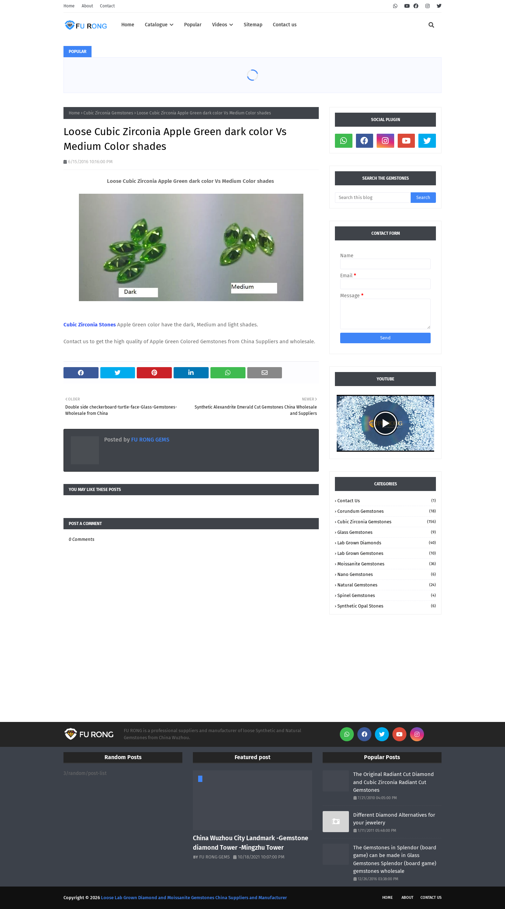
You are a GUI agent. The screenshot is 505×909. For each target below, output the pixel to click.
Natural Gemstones (386, 585)
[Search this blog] (373, 197)
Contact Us (386, 500)
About (87, 6)
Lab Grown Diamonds (386, 542)
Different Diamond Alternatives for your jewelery (394, 819)
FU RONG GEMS (149, 439)
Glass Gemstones (386, 532)
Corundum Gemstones (386, 511)
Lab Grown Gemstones (386, 553)
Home (69, 6)
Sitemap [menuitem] (253, 25)
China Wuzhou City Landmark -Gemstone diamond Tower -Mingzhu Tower (250, 842)
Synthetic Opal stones (386, 606)
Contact (107, 6)
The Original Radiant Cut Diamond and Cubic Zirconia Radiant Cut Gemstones (393, 782)
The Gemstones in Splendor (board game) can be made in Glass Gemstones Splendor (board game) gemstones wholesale (394, 859)
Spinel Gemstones (386, 595)
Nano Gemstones (386, 574)
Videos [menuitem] (219, 25)
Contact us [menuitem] (285, 25)
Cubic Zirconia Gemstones (108, 113)
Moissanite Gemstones (386, 563)
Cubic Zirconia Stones (90, 324)
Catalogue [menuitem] (156, 25)
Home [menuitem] (127, 25)
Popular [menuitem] (193, 25)
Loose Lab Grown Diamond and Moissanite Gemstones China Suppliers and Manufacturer (194, 897)
